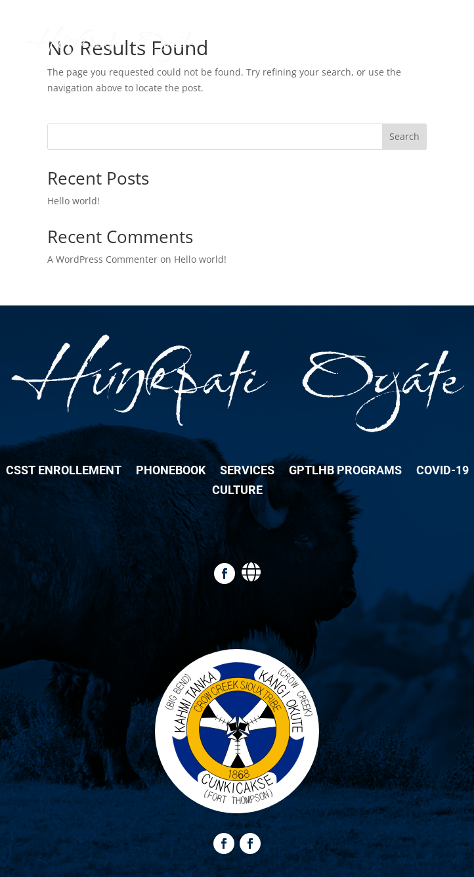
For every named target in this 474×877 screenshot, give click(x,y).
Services (247, 471)
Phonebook (170, 471)
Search (404, 136)
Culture (237, 491)
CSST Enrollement (63, 471)
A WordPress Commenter (102, 259)
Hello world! (73, 200)
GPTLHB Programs (345, 471)
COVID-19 (442, 471)
